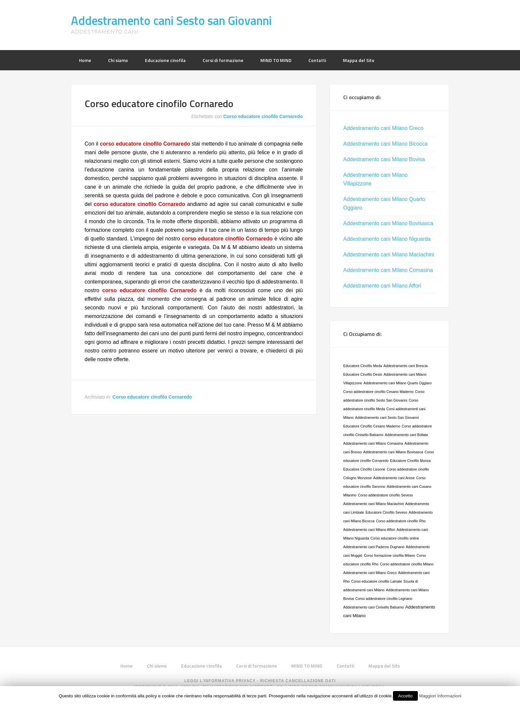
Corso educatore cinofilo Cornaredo (159, 103)
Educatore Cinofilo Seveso (386, 512)
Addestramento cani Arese (394, 478)
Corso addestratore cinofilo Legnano (383, 599)
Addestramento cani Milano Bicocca (385, 144)
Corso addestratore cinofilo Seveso (385, 495)
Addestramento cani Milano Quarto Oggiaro (397, 383)
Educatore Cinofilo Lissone (364, 469)
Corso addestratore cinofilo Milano (407, 564)
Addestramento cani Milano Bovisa (384, 159)
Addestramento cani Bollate (406, 435)
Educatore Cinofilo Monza (410, 461)
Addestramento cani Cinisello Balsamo (373, 607)
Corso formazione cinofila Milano (389, 555)
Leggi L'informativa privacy (220, 680)
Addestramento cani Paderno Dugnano (373, 547)
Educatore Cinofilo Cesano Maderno (371, 426)
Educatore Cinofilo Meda (362, 366)
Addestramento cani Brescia (405, 366)
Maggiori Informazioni (440, 695)
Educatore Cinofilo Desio (362, 374)
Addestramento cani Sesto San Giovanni (387, 417)
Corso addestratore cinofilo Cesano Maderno (378, 392)
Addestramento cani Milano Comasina (388, 270)
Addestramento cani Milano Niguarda (386, 239)
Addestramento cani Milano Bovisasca (388, 223)
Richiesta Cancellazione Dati (298, 680)
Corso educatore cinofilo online (394, 538)
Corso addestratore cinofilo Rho (401, 521)
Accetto (405, 695)
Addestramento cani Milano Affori (382, 285)
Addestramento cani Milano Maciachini (388, 254)
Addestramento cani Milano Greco (383, 128)
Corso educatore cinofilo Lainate (376, 581)
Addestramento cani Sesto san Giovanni (171, 20)
